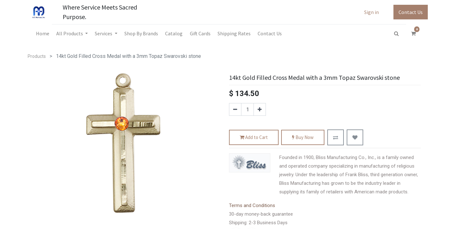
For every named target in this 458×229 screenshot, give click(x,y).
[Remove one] (235, 109)
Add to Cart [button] (254, 137)
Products (37, 56)
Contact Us (411, 12)
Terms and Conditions (252, 205)
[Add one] (259, 109)
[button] (335, 137)
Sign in (371, 12)
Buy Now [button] (303, 137)
